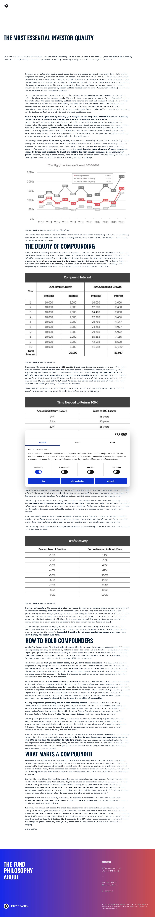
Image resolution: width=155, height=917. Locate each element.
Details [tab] (77, 442)
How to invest (142, 6)
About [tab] (112, 442)
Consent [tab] (42, 442)
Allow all (110, 481)
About (113, 6)
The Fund (90, 6)
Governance (107, 891)
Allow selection (77, 481)
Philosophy (102, 6)
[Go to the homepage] (17, 5)
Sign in (125, 6)
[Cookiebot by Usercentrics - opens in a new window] (117, 434)
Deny (44, 481)
